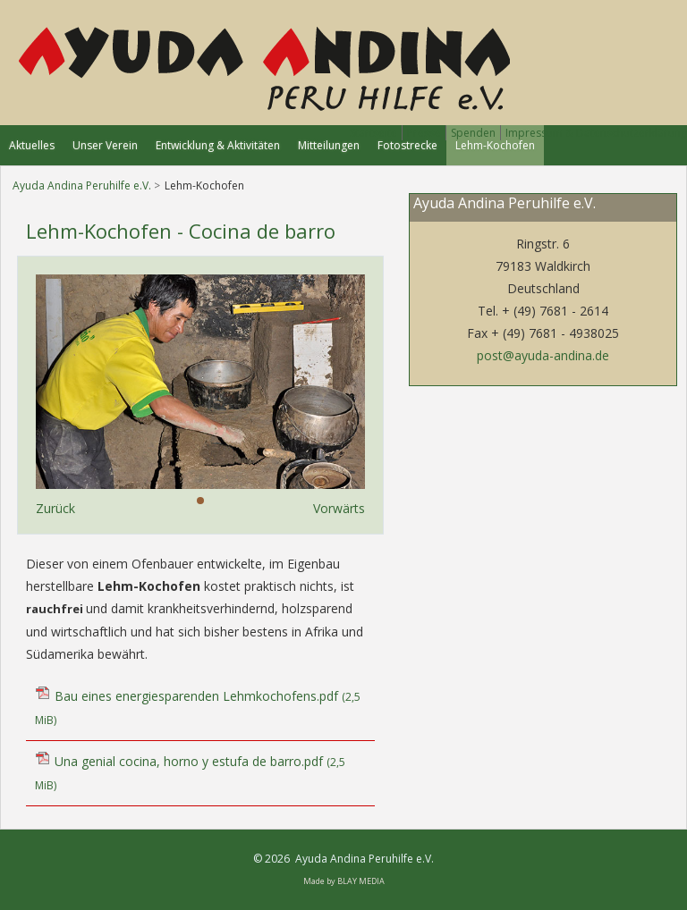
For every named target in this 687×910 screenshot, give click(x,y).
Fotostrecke (407, 145)
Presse (424, 132)
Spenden (473, 132)
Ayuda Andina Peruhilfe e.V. (82, 185)
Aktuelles (32, 145)
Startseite (373, 132)
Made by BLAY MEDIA (344, 881)
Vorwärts (339, 508)
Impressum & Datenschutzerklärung (596, 132)
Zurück (55, 508)
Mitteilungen (329, 145)
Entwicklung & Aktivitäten (218, 145)
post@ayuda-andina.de (543, 355)
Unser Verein (105, 145)
